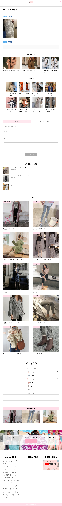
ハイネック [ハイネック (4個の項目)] (12, 477)
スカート (32, 386)
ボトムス (32, 389)
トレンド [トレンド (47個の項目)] (15, 475)
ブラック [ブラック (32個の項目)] (9, 480)
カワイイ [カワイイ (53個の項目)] (10, 467)
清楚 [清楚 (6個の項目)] (14, 492)
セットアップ (32, 379)
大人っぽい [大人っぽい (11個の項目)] (8, 492)
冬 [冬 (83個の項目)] (17, 486)
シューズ (32, 393)
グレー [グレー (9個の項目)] (10, 470)
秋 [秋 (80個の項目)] (16, 492)
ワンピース (32, 372)
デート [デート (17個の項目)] (9, 475)
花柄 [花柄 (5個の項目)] (17, 495)
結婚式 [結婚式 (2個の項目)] (9, 495)
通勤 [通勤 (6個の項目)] (7, 497)
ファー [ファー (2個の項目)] (4, 480)
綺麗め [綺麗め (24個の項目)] (13, 495)
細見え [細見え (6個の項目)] (6, 495)
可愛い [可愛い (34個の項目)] (5, 489)
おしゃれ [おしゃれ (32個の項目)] (12, 461)
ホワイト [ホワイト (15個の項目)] (12, 483)
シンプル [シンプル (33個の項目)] (15, 470)
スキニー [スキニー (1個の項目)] (4, 472)
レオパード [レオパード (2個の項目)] (7, 486)
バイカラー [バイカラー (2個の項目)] (17, 477)
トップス (32, 375)
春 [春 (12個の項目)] (11, 492)
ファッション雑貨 (32, 368)
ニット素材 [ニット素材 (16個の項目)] (6, 477)
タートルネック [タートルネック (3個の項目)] (13, 472)
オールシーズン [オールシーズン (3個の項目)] (9, 464)
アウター (32, 382)
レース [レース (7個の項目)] (11, 486)
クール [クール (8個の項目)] (6, 470)
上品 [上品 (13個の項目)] (14, 486)
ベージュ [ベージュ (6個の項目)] (7, 483)
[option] (12, 416)
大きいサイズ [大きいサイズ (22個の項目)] (12, 489)
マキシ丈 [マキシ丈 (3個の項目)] (17, 482)
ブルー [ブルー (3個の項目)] (14, 480)
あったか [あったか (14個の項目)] (6, 461)
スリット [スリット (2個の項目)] (7, 472)
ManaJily (31, 441)
